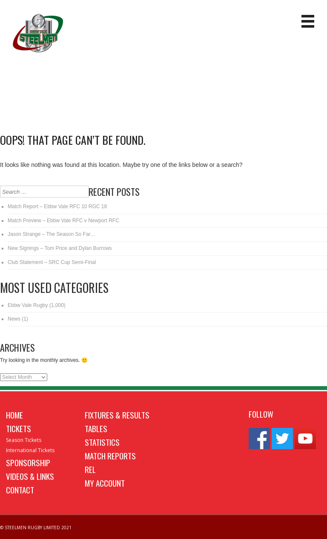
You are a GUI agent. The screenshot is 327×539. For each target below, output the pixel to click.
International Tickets (30, 450)
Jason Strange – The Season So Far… (52, 234)
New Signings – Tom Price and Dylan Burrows (60, 248)
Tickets (18, 428)
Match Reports (110, 455)
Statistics (102, 442)
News (14, 319)
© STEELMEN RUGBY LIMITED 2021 (36, 527)
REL (90, 469)
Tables (96, 428)
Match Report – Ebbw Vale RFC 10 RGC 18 (57, 206)
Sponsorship (28, 462)
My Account (105, 483)
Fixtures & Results (117, 415)
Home (14, 415)
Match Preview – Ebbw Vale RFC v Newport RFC (63, 221)
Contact (20, 490)
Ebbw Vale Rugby (28, 305)
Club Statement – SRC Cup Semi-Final (52, 262)
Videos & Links (30, 476)
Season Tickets (23, 440)
